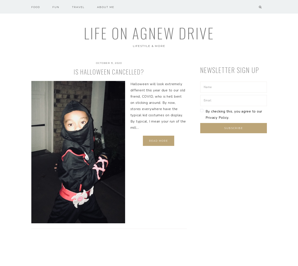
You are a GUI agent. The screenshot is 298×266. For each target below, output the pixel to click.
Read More (158, 140)
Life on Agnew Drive (149, 32)
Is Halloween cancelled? (109, 71)
